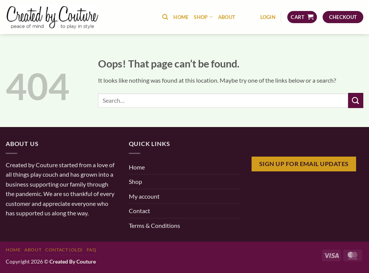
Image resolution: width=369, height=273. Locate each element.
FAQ (92, 250)
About (226, 17)
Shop (203, 16)
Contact (139, 210)
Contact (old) (64, 250)
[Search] (165, 17)
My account (144, 196)
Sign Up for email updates (304, 163)
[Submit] (355, 100)
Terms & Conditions (154, 225)
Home (180, 17)
